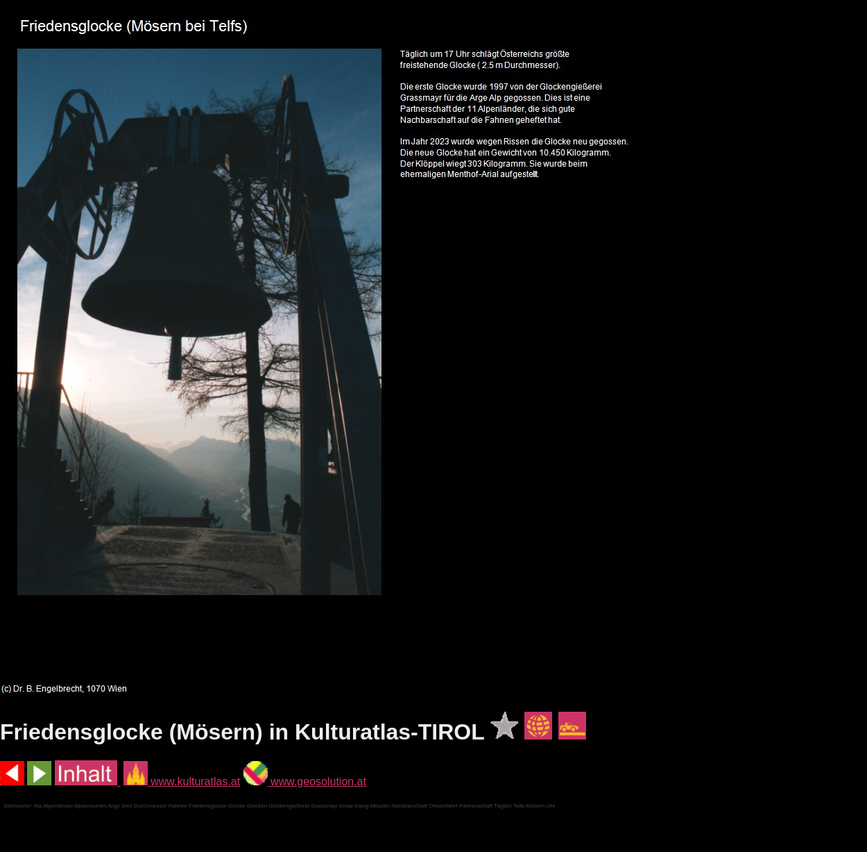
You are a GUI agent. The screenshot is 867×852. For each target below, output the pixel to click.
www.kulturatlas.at (181, 781)
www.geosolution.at (304, 781)
